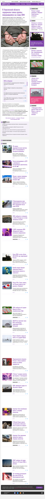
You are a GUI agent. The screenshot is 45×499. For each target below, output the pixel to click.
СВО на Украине (14, 1)
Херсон (4, 17)
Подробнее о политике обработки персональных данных (24, 488)
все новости (33, 17)
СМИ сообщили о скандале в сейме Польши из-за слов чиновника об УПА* (20, 218)
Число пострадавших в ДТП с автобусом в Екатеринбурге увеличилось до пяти (20, 163)
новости (4, 143)
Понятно (39, 487)
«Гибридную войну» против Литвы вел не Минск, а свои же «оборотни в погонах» (37, 111)
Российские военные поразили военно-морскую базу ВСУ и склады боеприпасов (14, 93)
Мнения (28, 4)
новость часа (35, 8)
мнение (33, 20)
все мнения (41, 29)
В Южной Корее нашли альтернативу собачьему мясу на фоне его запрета (19, 423)
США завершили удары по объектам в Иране (20, 386)
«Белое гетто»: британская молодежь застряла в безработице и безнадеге (36, 81)
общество (34, 48)
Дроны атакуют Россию (25, 1)
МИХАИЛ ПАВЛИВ (34, 29)
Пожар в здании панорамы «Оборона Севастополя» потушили (20, 178)
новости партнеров (7, 140)
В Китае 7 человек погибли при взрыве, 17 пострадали (20, 375)
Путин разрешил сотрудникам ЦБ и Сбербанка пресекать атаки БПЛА (14, 83)
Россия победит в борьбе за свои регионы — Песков (13, 88)
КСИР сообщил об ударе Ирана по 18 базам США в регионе (19, 462)
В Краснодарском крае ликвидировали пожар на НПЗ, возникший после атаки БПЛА (19, 203)
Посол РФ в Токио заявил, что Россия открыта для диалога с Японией (19, 284)
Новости (17, 4)
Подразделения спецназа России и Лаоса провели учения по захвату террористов (19, 361)
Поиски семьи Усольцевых (38, 1)
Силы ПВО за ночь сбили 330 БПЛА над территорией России (14, 129)
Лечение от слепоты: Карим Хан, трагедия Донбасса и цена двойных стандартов (36, 25)
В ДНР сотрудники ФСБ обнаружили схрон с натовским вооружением (19, 231)
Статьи (23, 4)
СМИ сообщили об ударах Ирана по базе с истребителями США (19, 309)
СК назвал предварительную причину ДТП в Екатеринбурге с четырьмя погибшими (20, 148)
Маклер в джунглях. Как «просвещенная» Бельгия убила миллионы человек (37, 53)
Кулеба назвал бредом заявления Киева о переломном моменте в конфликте (19, 270)
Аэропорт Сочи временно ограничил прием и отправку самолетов (19, 437)
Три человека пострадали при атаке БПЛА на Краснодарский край (19, 475)
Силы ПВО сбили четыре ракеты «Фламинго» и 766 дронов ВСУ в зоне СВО (15, 98)
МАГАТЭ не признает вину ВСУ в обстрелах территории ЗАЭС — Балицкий (19, 323)
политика (34, 105)
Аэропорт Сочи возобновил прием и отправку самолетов (20, 410)
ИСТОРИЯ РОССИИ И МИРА (36, 57)
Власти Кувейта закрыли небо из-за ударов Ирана (19, 336)
